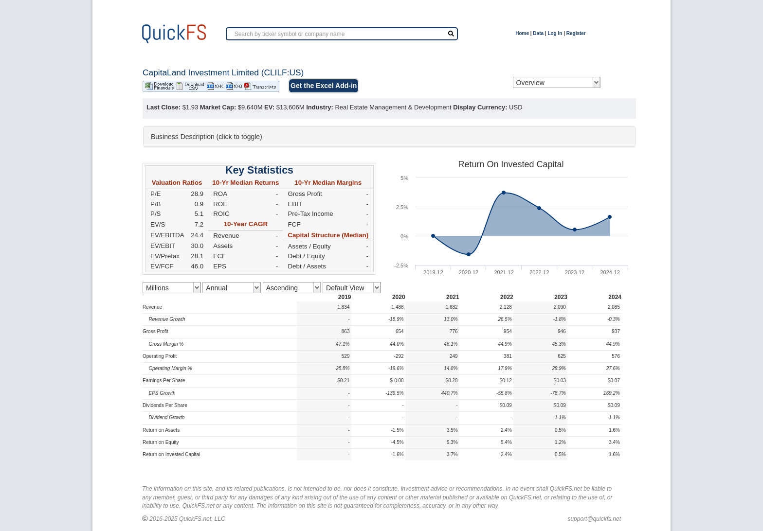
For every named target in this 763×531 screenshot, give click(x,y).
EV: (269, 107)
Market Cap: (218, 107)
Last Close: (163, 107)
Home (522, 33)
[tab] (389, 136)
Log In (554, 33)
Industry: (319, 107)
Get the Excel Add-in (324, 85)
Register (576, 33)
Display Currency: (480, 107)
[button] (389, 137)
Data (538, 33)
